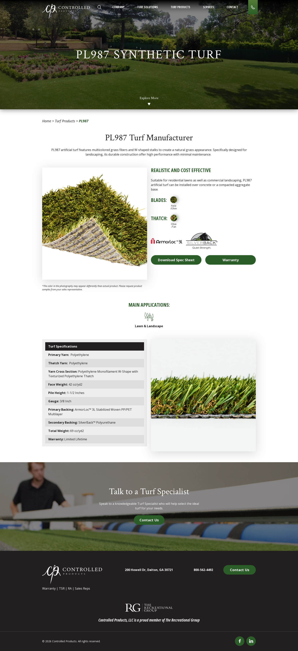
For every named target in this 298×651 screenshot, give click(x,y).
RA (70, 588)
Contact (232, 7)
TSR (62, 588)
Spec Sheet (176, 260)
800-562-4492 (203, 570)
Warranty (231, 260)
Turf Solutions (147, 7)
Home (46, 121)
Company (118, 7)
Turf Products (180, 7)
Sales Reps (82, 588)
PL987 (83, 121)
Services (208, 7)
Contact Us (149, 520)
